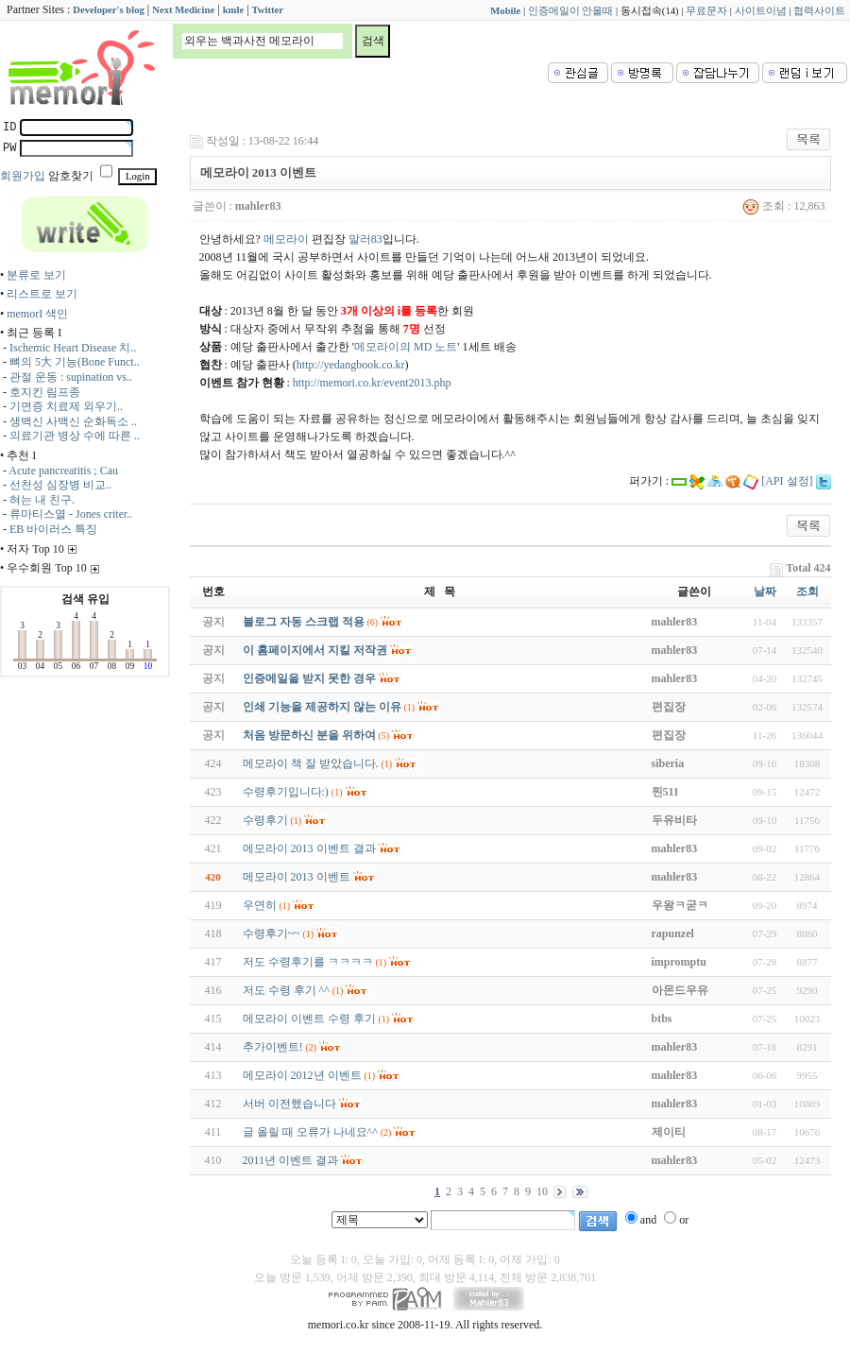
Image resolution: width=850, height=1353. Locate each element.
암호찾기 (71, 175)
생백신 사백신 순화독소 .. (73, 421)
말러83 (365, 239)
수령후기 (265, 820)
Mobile (505, 11)
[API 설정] (786, 481)
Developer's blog (108, 10)
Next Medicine (183, 10)
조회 (807, 591)
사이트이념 (761, 11)
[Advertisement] (772, 290)
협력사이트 (819, 11)
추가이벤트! (273, 1046)
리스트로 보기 (42, 293)
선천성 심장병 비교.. (60, 484)
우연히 (260, 905)
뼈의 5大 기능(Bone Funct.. (74, 361)
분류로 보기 (36, 275)
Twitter (268, 10)
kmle (234, 10)
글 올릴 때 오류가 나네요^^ (310, 1132)
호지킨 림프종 (44, 392)
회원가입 (22, 175)
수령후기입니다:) (286, 791)
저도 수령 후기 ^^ (286, 990)
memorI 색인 (37, 313)
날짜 (765, 591)
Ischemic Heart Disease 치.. (72, 347)
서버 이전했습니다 (289, 1103)
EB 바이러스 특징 (53, 529)
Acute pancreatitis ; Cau (63, 470)
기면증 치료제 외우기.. (66, 406)
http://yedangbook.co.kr (351, 364)
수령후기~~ (271, 933)
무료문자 (706, 11)
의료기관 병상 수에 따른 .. (74, 435)
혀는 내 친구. (42, 499)
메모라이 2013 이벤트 (296, 876)
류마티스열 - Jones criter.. (70, 514)
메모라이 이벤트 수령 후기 (309, 1018)
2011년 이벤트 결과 (291, 1160)
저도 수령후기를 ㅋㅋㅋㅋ (308, 961)
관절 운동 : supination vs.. (70, 377)
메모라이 (286, 239)
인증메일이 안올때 (571, 11)
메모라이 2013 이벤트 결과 (309, 848)
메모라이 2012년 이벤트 (302, 1075)
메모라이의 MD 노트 (405, 346)
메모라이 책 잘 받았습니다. (311, 763)
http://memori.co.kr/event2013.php (372, 382)
